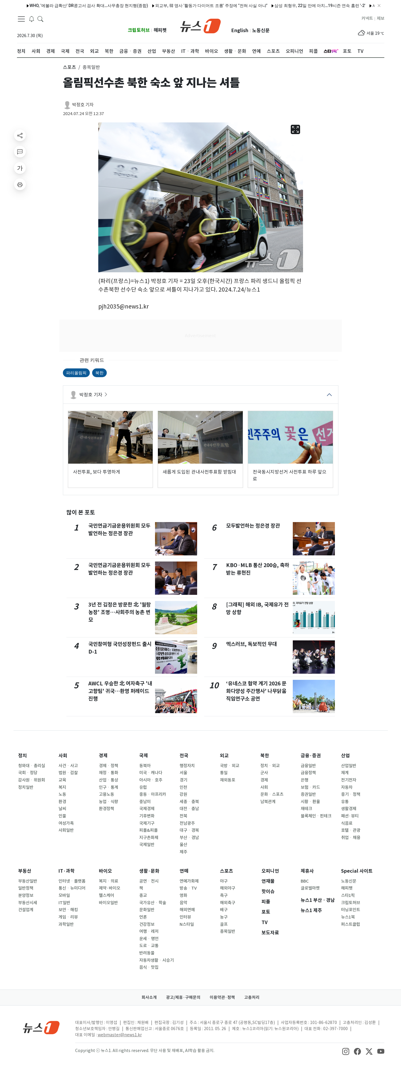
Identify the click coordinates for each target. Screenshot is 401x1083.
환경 (62, 801)
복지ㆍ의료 (108, 881)
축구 (224, 895)
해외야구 (227, 888)
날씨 (62, 808)
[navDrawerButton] (21, 19)
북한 (99, 372)
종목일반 (227, 931)
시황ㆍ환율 (310, 801)
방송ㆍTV (188, 888)
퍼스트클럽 (350, 924)
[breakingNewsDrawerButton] (32, 18)
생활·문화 (149, 871)
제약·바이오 (109, 888)
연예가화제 (189, 881)
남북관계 (268, 801)
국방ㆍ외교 (229, 765)
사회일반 (66, 830)
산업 (345, 756)
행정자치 (187, 765)
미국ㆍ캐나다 (150, 772)
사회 (62, 756)
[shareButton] (20, 135)
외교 (224, 756)
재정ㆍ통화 (108, 772)
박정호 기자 (83, 105)
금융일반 (308, 765)
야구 (224, 881)
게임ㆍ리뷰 (68, 917)
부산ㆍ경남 (189, 837)
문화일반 (146, 909)
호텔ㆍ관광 (350, 830)
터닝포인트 (350, 909)
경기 (183, 780)
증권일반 (308, 794)
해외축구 (227, 902)
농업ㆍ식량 (108, 801)
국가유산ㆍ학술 (152, 902)
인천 (183, 787)
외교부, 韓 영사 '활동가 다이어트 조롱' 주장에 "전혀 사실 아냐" (197, 5)
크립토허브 (139, 30)
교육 (62, 780)
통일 (224, 772)
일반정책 (25, 888)
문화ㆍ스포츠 (271, 794)
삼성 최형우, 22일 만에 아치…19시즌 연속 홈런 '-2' (305, 5)
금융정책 (308, 772)
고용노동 (106, 794)
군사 (264, 772)
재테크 (306, 808)
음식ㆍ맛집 (149, 967)
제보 (380, 18)
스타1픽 (348, 895)
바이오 (105, 871)
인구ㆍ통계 (108, 787)
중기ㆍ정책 (350, 794)
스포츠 (226, 871)
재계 (345, 772)
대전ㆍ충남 (189, 808)
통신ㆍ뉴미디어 (71, 888)
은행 (304, 780)
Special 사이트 (357, 871)
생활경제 (348, 808)
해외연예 (187, 909)
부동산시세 (27, 902)
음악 (183, 902)
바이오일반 (108, 902)
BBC (305, 881)
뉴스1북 (348, 917)
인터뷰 (185, 917)
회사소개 (149, 997)
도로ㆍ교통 (149, 945)
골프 (224, 924)
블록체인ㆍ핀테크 (316, 816)
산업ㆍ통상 (108, 780)
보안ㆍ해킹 (68, 909)
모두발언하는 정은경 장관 (253, 525)
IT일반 (64, 902)
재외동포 (227, 780)
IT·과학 (66, 871)
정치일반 (25, 787)
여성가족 (66, 823)
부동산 (24, 871)
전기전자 (348, 780)
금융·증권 (311, 756)
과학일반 (66, 924)
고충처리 (251, 997)
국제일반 (146, 844)
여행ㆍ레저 (149, 931)
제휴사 (307, 871)
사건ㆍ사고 (68, 765)
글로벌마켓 (310, 888)
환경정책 (106, 808)
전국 (184, 756)
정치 (22, 756)
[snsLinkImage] (345, 1051)
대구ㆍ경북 (189, 830)
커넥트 (367, 18)
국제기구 (146, 823)
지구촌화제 (148, 837)
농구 (224, 917)
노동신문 (261, 30)
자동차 (346, 787)
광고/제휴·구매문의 (183, 997)
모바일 (64, 895)
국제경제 (146, 808)
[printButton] (20, 184)
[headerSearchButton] (40, 18)
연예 (184, 871)
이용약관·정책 (222, 997)
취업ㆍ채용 (350, 837)
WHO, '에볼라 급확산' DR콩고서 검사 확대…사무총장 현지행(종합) (74, 5)
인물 (62, 816)
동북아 (145, 765)
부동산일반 (27, 881)
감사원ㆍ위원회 (31, 780)
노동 (62, 794)
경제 (103, 756)
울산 (183, 844)
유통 (345, 801)
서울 (183, 772)
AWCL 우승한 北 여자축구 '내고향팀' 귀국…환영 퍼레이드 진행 (120, 691)
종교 (143, 895)
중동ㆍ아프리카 (152, 794)
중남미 (145, 801)
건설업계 (25, 909)
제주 (183, 852)
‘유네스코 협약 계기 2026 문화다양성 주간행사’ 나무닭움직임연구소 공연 (256, 691)
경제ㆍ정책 (108, 765)
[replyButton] (20, 151)
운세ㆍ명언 (149, 938)
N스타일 (187, 924)
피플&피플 (148, 830)
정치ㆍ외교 (270, 765)
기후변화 (146, 816)
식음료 (346, 823)
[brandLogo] (200, 25)
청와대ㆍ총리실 (31, 765)
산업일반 (348, 765)
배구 (224, 909)
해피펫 (160, 30)
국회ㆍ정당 (27, 772)
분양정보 (25, 895)
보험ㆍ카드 (310, 787)
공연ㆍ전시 (149, 881)
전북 (183, 816)
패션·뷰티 (350, 816)
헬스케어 (106, 895)
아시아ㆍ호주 (150, 780)
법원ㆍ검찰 (68, 772)
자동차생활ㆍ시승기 (156, 960)
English (239, 30)
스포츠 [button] (69, 67)
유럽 (143, 787)
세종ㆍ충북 (189, 801)
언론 (143, 917)
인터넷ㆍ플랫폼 (71, 881)
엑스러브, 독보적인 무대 (251, 644)
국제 (143, 756)
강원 (183, 794)
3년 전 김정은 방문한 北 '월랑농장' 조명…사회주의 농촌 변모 (119, 612)
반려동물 (146, 953)
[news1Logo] (41, 1027)
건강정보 (146, 924)
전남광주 (187, 823)
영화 (183, 895)
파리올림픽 (76, 372)
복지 (62, 787)
